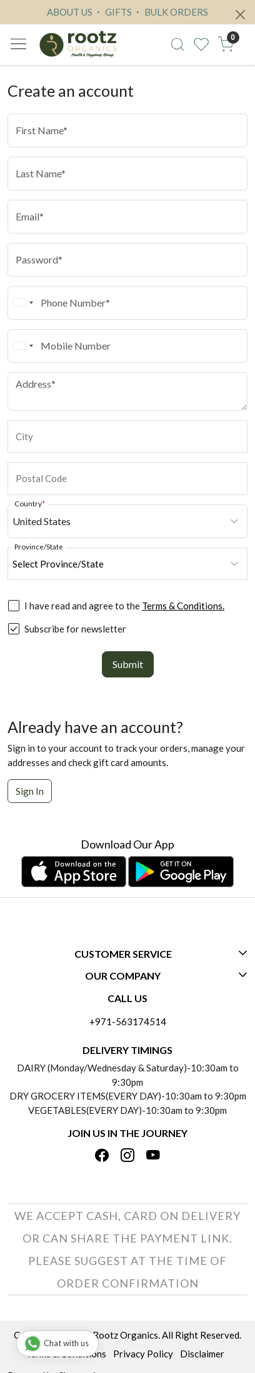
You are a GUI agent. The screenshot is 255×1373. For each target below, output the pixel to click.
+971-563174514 (127, 1021)
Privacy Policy (143, 1353)
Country (29, 503)
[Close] (240, 14)
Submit (127, 664)
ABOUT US (69, 11)
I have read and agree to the (124, 605)
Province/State (38, 546)
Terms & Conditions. (183, 605)
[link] (177, 44)
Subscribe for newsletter (75, 628)
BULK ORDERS (170, 11)
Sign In (30, 791)
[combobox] (22, 303)
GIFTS (113, 11)
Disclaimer (202, 1353)
